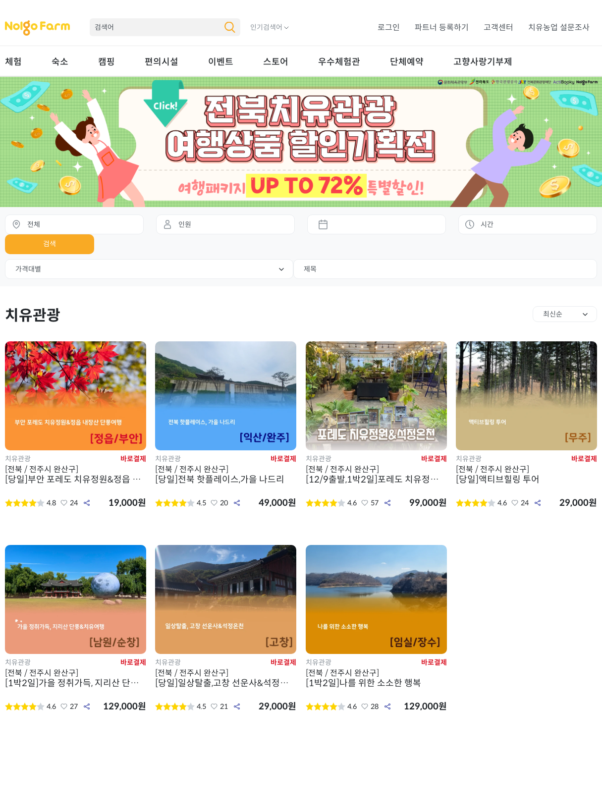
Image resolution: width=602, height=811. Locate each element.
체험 (13, 61)
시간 (487, 224)
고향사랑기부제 (482, 61)
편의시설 (161, 61)
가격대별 (28, 269)
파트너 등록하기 (442, 27)
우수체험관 (339, 61)
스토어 (275, 61)
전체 (33, 224)
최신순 (552, 314)
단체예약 (407, 61)
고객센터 (498, 27)
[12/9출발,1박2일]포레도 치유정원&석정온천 (376, 474)
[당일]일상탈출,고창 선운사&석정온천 (225, 678)
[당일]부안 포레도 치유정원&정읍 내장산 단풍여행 (75, 474)
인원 (184, 224)
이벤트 (220, 61)
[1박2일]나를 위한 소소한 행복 (376, 678)
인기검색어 (266, 27)
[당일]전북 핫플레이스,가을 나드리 (225, 474)
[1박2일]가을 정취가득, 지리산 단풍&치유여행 (75, 678)
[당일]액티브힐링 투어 (526, 474)
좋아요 (64, 503)
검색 (49, 243)
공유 (87, 503)
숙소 (60, 61)
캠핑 (106, 61)
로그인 (389, 27)
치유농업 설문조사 (559, 27)
